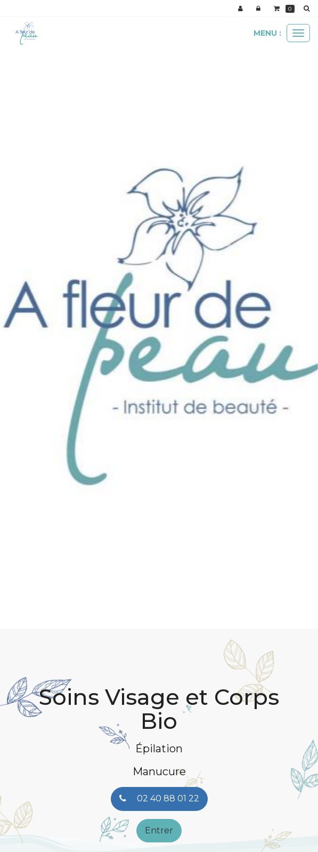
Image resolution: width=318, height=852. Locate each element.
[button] (16, 330)
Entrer (159, 830)
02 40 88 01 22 (159, 798)
